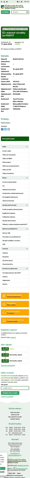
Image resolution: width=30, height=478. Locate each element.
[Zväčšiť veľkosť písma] (21, 1)
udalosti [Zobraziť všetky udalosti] (13, 326)
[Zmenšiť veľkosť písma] (19, 1)
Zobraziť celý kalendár (8, 354)
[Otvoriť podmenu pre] (27, 135)
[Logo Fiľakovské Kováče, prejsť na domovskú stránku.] (15, 7)
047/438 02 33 (15, 442)
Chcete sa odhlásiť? (7, 385)
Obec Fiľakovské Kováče (20, 457)
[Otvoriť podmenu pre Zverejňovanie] (27, 132)
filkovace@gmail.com (15, 444)
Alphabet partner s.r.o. (21, 455)
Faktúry (17, 33)
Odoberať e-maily (10, 382)
